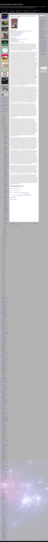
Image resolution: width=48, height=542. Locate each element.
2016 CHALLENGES (43, 45)
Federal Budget (4, 381)
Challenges (3, 346)
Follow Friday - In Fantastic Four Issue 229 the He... (5, 218)
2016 (3, 124)
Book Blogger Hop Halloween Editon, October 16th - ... (5, 180)
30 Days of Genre (4, 298)
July (4, 228)
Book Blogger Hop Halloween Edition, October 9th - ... (5, 197)
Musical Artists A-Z (19, 12)
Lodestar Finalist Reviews (4, 430)
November (5, 128)
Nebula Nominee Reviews (4, 455)
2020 (3, 119)
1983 (3, 276)
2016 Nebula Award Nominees (15, 188)
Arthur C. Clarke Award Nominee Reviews (4, 312)
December (5, 127)
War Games (3, 525)
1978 (3, 282)
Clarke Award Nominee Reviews (4, 354)
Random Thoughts (4, 478)
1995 (3, 261)
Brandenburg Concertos (3, 335)
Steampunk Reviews (5, 508)
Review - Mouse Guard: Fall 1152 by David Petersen (5, 169)
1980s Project (4, 297)
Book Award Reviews (26, 10)
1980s (2, 296)
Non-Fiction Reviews (5, 463)
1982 (3, 277)
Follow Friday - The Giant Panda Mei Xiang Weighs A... (5, 137)
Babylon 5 (3, 320)
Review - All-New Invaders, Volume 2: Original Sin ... (5, 147)
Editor (2, 372)
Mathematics (3, 435)
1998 (3, 257)
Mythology (3, 448)
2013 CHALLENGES (43, 49)
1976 (3, 285)
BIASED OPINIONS (43, 25)
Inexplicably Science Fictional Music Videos (5, 413)
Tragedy (3, 517)
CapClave (3, 341)
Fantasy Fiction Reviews (4, 377)
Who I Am (7, 10)
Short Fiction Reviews (29, 195)
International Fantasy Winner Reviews (5, 419)
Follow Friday (4, 386)
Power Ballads (4, 472)
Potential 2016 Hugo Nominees (15, 190)
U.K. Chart (3, 519)
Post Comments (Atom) (17, 225)
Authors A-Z (12, 10)
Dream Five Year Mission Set (4, 366)
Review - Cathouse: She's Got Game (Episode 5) (4, 111)
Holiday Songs (4, 399)
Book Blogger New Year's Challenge (4, 332)
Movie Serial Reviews (5, 441)
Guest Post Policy (4, 394)
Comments (42, 68)
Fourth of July (4, 387)
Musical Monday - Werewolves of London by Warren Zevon (5, 209)
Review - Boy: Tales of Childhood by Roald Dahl (5, 102)
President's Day (4, 473)
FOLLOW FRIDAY (42, 30)
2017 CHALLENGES (43, 44)
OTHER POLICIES (42, 38)
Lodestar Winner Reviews (4, 432)
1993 (3, 263)
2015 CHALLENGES (43, 46)
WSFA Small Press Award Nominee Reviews (4, 534)
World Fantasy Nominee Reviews (4, 528)
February (4, 234)
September (5, 225)
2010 (3, 242)
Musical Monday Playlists (4, 447)
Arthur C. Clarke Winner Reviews (4, 317)
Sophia (3, 501)
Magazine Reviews (5, 12)
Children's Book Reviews (4, 350)
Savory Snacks (4, 494)
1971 (3, 291)
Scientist (3, 498)
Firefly (2, 384)
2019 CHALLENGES (43, 42)
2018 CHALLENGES (43, 43)
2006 (3, 247)
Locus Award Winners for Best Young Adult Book (5, 105)
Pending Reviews (4, 469)
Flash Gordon (4, 385)
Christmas (3, 351)
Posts (41, 67)
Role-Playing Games (5, 490)
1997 (3, 258)
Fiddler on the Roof (4, 382)
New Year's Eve (4, 458)
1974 (3, 287)
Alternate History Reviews (4, 307)
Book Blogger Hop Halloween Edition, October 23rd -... (5, 160)
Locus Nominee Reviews (4, 426)
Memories (3, 439)
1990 (3, 267)
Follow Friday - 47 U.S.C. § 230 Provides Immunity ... (5, 201)
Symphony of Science (5, 512)
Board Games (4, 328)
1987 (3, 271)
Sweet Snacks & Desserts (4, 510)
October (4, 129)
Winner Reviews (4, 526)
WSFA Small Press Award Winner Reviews (4, 537)
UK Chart (3, 521)
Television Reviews (33, 12)
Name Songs (3, 453)
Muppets (3, 443)
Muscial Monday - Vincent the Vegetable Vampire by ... (5, 156)
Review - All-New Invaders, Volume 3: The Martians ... (5, 142)
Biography (3, 325)
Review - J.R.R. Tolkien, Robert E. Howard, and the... (5, 222)
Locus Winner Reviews (4, 428)
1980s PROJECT (42, 23)
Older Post (35, 223)
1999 (3, 256)
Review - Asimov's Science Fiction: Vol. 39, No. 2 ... (5, 206)
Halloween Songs (4, 395)
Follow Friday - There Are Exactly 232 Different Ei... (5, 164)
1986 (3, 272)
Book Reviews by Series (35, 10)
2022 (3, 117)
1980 (3, 280)
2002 (3, 252)
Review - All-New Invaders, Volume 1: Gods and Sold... (5, 151)
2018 (3, 122)
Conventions (3, 361)
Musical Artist (4, 444)
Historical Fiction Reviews (4, 397)
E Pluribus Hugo (4, 370)
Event (2, 374)
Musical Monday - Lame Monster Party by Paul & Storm (5, 176)
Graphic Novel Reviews (4, 392)
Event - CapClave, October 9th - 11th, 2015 (5, 188)
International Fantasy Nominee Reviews (5, 417)
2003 (3, 251)
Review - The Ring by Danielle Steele (5, 99)
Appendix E (3, 309)
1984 (3, 275)
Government (3, 391)
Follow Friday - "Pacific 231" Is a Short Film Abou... (5, 185)
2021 (3, 118)
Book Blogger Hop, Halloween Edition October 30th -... (5, 132)
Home (3, 10)
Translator (3, 518)
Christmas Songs (4, 352)
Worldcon (3, 532)
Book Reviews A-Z (19, 10)
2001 (3, 253)
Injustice (3, 415)
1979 (3, 281)
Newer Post (12, 223)
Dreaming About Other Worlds (11, 4)
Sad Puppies (3, 493)
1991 (3, 266)
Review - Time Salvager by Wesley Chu (5, 172)
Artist (2, 318)
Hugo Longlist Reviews (4, 406)
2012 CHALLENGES (43, 50)
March (4, 233)
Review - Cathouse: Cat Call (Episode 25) (5, 108)
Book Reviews (4, 333)
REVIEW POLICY (42, 37)
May (4, 230)
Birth (2, 326)
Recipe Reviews (4, 481)
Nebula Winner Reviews (4, 457)
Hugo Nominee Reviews (4, 408)
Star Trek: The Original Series (4, 505)
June (4, 229)
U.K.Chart (3, 520)
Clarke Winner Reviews (4, 356)
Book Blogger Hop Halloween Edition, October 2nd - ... (5, 214)
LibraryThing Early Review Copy (4, 424)
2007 (3, 246)
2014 (3, 237)
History (3, 398)
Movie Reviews (11, 12)
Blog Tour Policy (4, 327)
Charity (3, 348)
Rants (2, 480)
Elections (3, 373)
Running (3, 492)
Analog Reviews (4, 308)
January (4, 235)
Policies (3, 471)
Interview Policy (4, 420)
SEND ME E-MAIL (42, 17)
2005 (3, 248)
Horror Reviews (4, 400)
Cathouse (3, 345)
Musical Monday (26, 12)
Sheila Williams (16, 192)
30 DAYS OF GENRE (43, 20)
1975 (3, 286)
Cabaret (3, 336)
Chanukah (3, 347)
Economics (3, 371)
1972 (3, 290)
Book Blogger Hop (4, 329)
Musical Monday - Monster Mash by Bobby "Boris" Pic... (5, 193)
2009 (3, 243)
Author (3, 319)
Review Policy (4, 487)
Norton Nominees (4, 465)
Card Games (3, 342)
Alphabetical (3, 305)
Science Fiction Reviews (21, 195)
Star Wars (3, 507)
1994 (3, 262)
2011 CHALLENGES (43, 51)
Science (3, 495)
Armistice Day (4, 310)
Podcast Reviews (4, 470)
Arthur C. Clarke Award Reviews (4, 315)
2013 (3, 238)
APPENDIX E (42, 24)
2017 (3, 123)
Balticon (3, 321)
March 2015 (22, 186)
